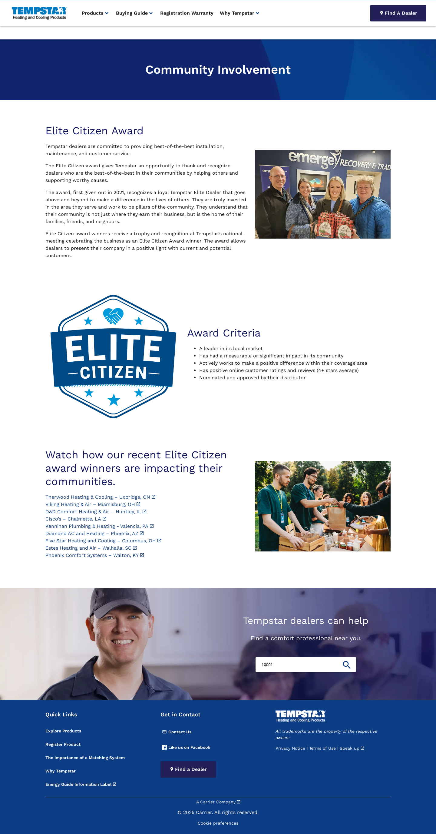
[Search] (393, 6)
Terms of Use (322, 748)
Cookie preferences (218, 823)
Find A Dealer (401, 26)
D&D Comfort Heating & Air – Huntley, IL (93, 511)
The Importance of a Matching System (85, 757)
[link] (38, 26)
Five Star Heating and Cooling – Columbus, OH (100, 541)
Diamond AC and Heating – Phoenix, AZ (91, 533)
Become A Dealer (260, 7)
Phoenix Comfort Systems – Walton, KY (92, 555)
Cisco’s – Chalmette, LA (73, 519)
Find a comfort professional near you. (306, 638)
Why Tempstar (60, 771)
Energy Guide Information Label (78, 784)
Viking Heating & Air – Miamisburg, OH (90, 504)
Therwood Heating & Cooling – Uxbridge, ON (97, 497)
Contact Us (176, 731)
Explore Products (63, 730)
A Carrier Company (216, 801)
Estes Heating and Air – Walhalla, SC (88, 548)
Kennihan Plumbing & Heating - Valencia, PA (96, 526)
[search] (419, 6)
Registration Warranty (186, 26)
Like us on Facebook (186, 747)
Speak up (349, 748)
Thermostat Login (297, 7)
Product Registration (337, 7)
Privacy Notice (290, 748)
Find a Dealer (191, 769)
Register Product (63, 744)
